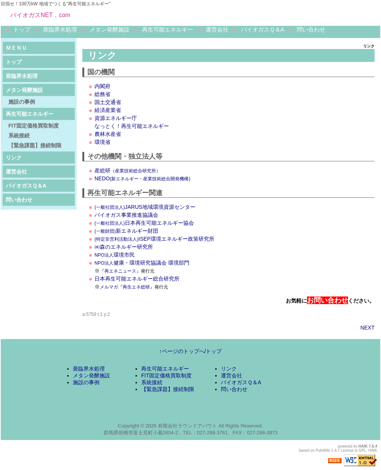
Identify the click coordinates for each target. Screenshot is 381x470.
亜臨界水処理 (60, 29)
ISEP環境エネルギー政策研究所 (154, 239)
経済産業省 (107, 110)
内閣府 (102, 86)
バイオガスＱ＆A (262, 29)
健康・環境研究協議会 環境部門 (141, 263)
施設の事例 (21, 102)
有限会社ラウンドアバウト (187, 426)
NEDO (142, 178)
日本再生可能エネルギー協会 (144, 223)
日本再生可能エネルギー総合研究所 (136, 279)
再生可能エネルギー (167, 29)
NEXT (368, 328)
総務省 (102, 94)
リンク (14, 158)
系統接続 (19, 135)
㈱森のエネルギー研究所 (123, 247)
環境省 (102, 142)
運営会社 (217, 29)
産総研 (127, 170)
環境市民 (114, 255)
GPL (362, 450)
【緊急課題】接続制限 (34, 145)
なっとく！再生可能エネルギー (131, 126)
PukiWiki (323, 450)
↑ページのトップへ (182, 351)
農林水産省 (107, 134)
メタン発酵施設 (109, 29)
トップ (21, 29)
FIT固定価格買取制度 (33, 126)
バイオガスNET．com (40, 15)
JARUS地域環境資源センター (144, 207)
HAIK (363, 446)
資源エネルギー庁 (115, 118)
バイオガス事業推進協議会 (126, 215)
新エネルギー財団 (126, 231)
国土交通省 (107, 102)
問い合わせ (311, 29)
